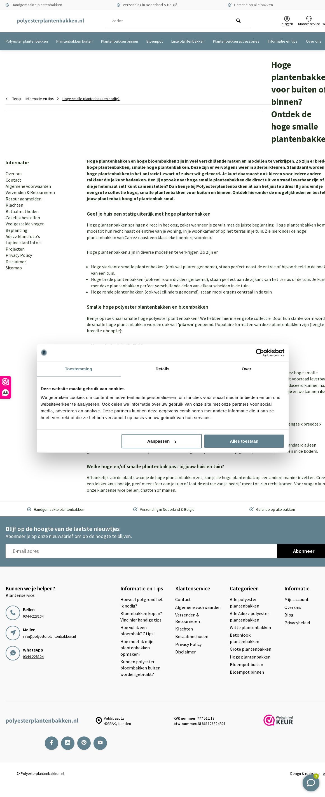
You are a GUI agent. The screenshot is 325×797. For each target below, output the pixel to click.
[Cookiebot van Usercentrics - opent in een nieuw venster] (259, 352)
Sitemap (14, 268)
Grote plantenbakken (250, 649)
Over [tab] (246, 368)
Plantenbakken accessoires (236, 41)
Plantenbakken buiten (74, 41)
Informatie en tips (283, 41)
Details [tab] (163, 368)
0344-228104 (33, 616)
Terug (13, 98)
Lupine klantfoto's (23, 242)
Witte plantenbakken (250, 627)
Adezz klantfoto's (23, 236)
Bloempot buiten (246, 664)
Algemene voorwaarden (28, 186)
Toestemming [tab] (78, 368)
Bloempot (154, 41)
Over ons (313, 41)
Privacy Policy (19, 255)
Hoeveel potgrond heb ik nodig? (141, 602)
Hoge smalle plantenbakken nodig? (91, 98)
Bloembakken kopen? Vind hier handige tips (141, 616)
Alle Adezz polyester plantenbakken (249, 616)
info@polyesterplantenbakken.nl (49, 636)
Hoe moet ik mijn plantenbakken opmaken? (136, 648)
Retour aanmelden (23, 199)
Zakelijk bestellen (23, 217)
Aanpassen (161, 441)
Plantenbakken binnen (119, 41)
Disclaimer (16, 261)
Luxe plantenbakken (188, 41)
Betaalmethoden (22, 211)
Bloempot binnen (247, 672)
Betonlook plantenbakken (244, 638)
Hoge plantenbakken (250, 657)
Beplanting (16, 230)
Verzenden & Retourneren (30, 192)
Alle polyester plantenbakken (244, 602)
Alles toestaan (244, 441)
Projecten (15, 249)
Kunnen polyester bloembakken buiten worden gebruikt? (140, 668)
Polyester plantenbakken (27, 41)
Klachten (14, 205)
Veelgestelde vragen (25, 224)
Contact (13, 180)
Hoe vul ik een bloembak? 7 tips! (137, 630)
